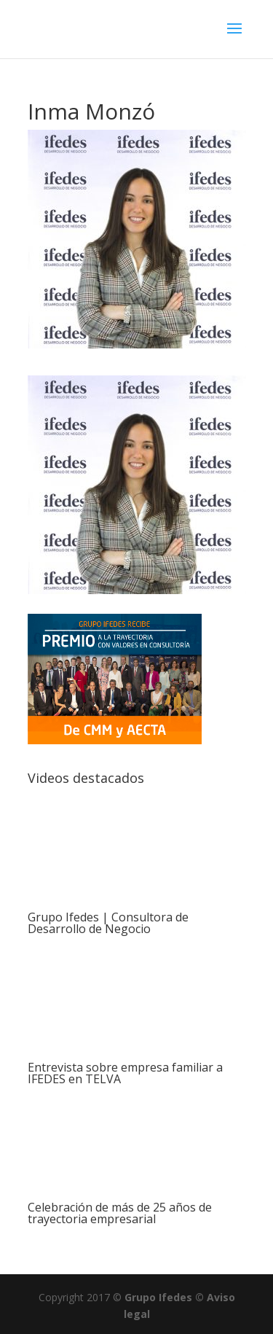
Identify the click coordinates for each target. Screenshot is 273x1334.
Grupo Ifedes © (165, 1297)
